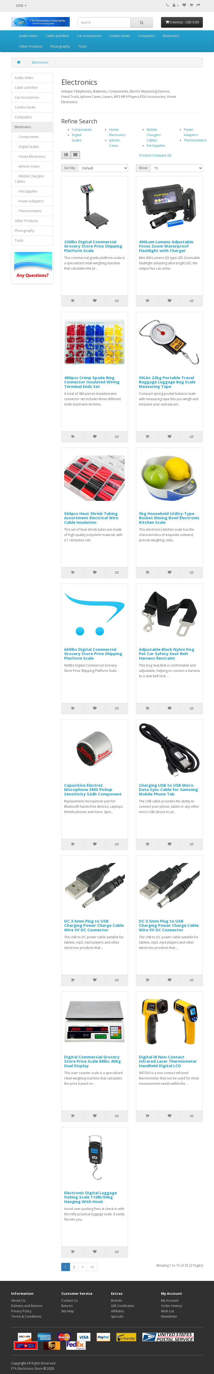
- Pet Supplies (26, 191)
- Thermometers (28, 211)
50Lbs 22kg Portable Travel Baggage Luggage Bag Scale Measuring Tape (167, 382)
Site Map (67, 1311)
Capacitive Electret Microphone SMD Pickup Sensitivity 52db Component (93, 789)
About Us (18, 1300)
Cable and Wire (57, 35)
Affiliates (117, 1311)
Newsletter (169, 1316)
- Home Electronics (30, 156)
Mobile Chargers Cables (153, 135)
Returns (67, 1306)
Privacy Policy (21, 1311)
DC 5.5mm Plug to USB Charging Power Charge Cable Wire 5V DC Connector (169, 925)
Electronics (171, 35)
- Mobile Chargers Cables (29, 179)
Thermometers (195, 140)
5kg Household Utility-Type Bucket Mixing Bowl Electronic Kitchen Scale (169, 518)
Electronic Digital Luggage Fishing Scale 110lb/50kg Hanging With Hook (90, 1197)
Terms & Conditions (26, 1316)
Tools (82, 46)
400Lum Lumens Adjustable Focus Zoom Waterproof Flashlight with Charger (166, 246)
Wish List (167, 1311)
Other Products (30, 46)
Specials (117, 1316)
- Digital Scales (27, 146)
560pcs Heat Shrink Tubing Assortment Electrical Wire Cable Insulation (91, 518)
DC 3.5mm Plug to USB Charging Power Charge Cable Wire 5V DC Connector (94, 925)
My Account (169, 1300)
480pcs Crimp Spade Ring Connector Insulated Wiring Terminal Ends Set (92, 382)
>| (92, 1267)
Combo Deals (119, 35)
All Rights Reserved (41, 1363)
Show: (143, 168)
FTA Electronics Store (27, 1368)
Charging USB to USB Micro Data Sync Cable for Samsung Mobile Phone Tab (168, 789)
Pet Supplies (156, 145)
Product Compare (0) (155, 155)
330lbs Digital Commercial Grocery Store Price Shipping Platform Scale (93, 246)
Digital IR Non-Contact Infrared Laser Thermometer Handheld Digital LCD (168, 1061)
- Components (27, 137)
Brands (116, 1300)
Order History (171, 1306)
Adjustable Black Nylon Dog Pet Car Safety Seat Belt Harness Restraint (166, 654)
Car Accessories (89, 35)
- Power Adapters (29, 201)
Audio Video (28, 35)
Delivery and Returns (26, 1306)
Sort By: (70, 168)
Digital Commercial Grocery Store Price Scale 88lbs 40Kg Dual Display (92, 1061)
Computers (146, 35)
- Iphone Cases (27, 166)
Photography (60, 46)
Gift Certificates (122, 1306)
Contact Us (69, 1300)
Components (82, 129)
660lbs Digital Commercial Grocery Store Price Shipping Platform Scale (93, 654)
